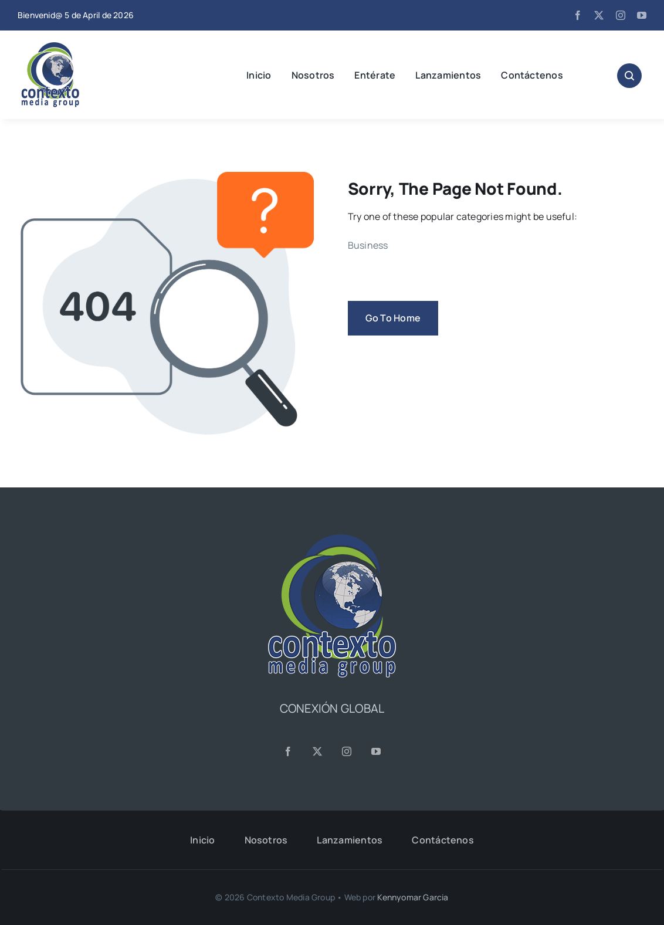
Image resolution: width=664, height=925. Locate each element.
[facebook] (577, 15)
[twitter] (599, 15)
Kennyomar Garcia (412, 897)
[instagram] (620, 15)
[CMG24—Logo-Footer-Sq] (332, 539)
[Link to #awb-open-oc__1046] (629, 75)
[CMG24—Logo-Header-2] (79, 46)
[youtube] (641, 15)
